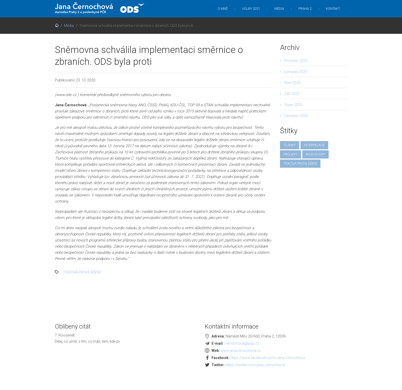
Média (279, 8)
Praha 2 (304, 8)
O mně (223, 8)
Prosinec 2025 (296, 61)
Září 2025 (291, 94)
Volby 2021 (251, 8)
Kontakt (333, 8)
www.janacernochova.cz (240, 351)
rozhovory (315, 154)
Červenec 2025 (296, 116)
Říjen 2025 (292, 83)
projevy (290, 154)
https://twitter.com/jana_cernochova (255, 365)
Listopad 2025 (295, 72)
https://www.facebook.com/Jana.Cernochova (267, 358)
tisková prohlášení (81, 272)
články (290, 145)
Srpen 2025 (293, 105)
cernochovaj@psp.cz (241, 343)
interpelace (314, 145)
